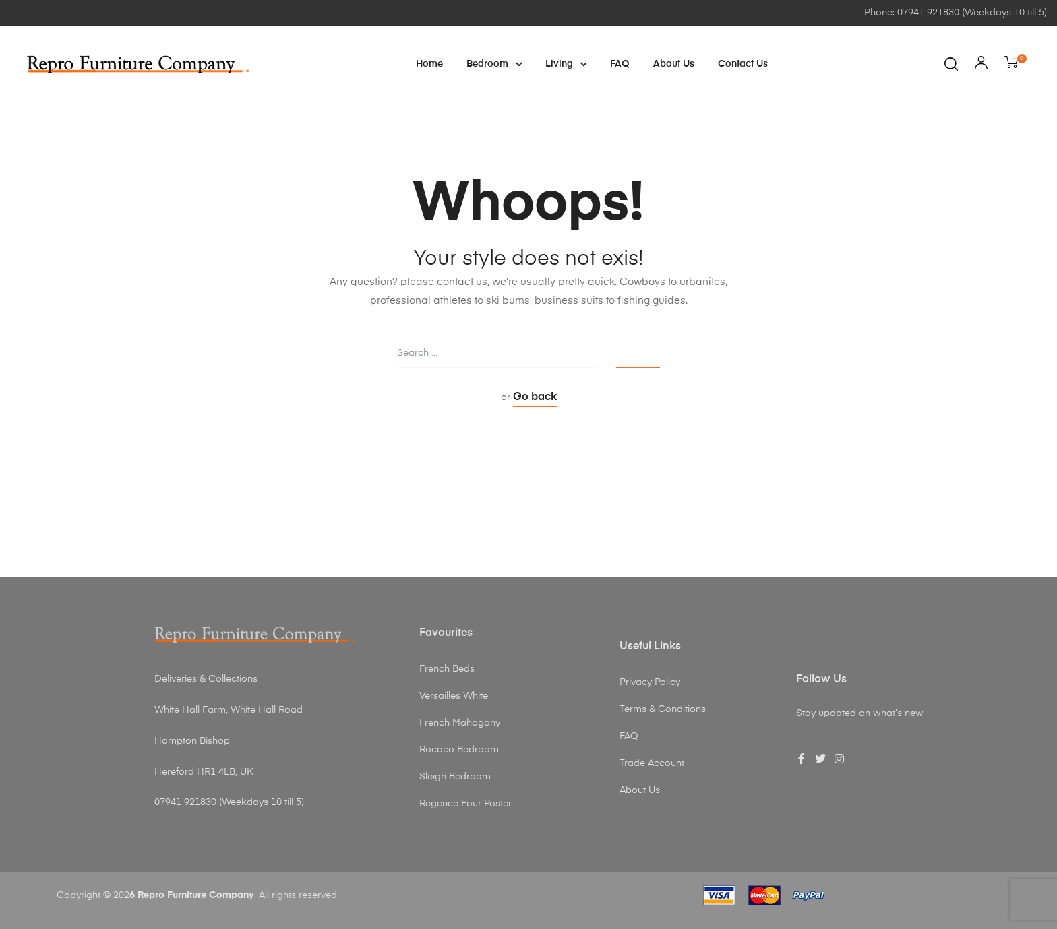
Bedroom (494, 64)
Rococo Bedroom (459, 750)
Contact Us (743, 64)
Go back (535, 397)
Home (429, 64)
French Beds (447, 669)
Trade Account (652, 763)
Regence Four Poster (465, 803)
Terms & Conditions (663, 709)
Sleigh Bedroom (455, 776)
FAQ (620, 64)
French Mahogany (459, 723)
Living (565, 64)
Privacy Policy (650, 682)
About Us (673, 64)
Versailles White (453, 696)
